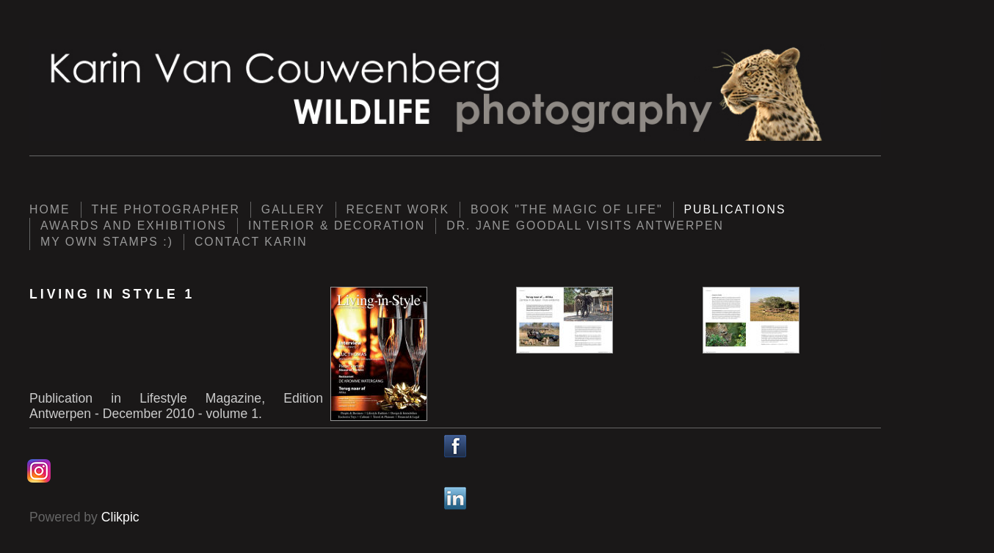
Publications (735, 209)
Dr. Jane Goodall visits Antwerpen (585, 225)
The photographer (166, 209)
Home (49, 209)
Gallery (293, 209)
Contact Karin (251, 241)
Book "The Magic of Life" (567, 209)
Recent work (398, 209)
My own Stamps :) (106, 241)
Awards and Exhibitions (133, 225)
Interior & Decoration (336, 225)
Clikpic (120, 517)
